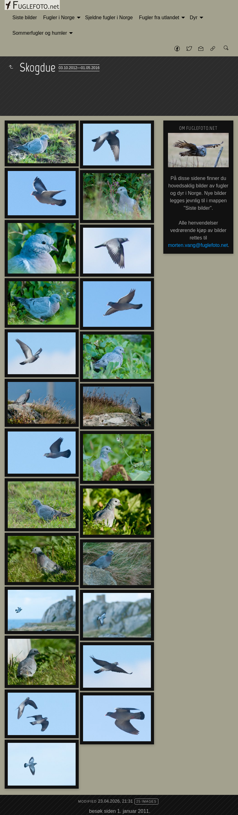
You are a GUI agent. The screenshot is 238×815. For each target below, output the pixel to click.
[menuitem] (24, 17)
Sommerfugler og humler (39, 33)
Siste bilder (24, 17)
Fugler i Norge (58, 17)
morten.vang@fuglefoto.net (198, 245)
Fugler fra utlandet (159, 17)
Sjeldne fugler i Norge (109, 17)
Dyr (193, 17)
